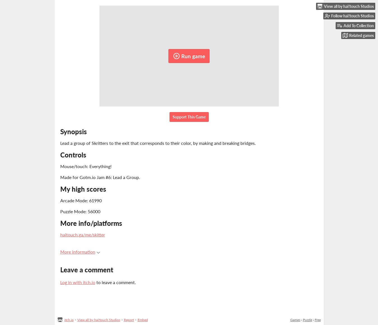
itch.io (69, 320)
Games (295, 320)
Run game (189, 56)
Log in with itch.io (77, 282)
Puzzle (307, 320)
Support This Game (189, 117)
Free (318, 320)
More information (80, 251)
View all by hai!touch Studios (98, 320)
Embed (143, 320)
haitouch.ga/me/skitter (82, 234)
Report (129, 320)
